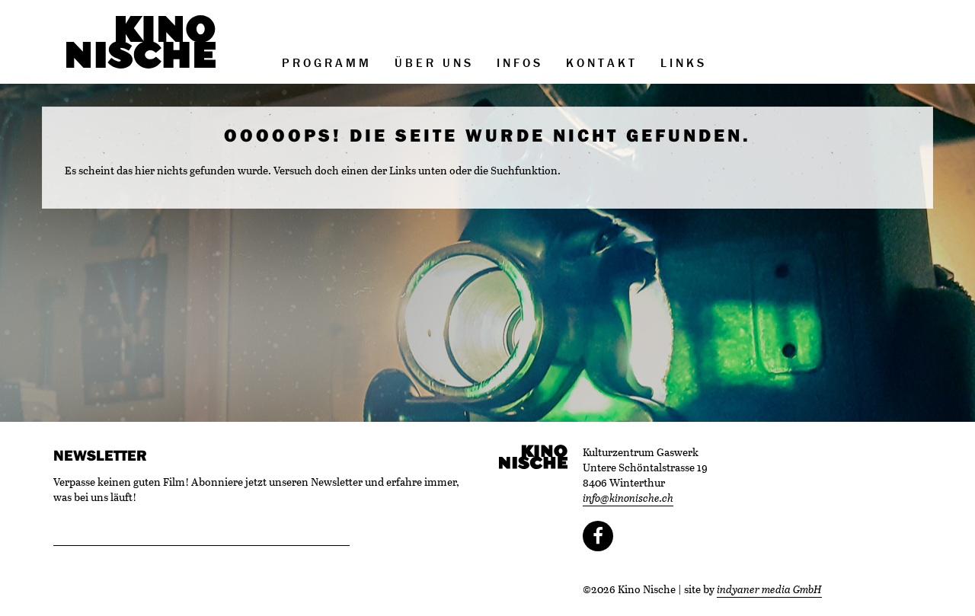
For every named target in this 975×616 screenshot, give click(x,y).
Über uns (434, 62)
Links (683, 62)
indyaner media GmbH (769, 589)
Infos (520, 62)
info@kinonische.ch (628, 498)
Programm (327, 62)
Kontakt (602, 62)
